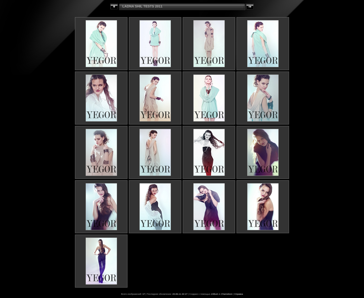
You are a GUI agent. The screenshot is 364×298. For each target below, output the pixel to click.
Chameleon (226, 294)
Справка (238, 294)
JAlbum (214, 294)
